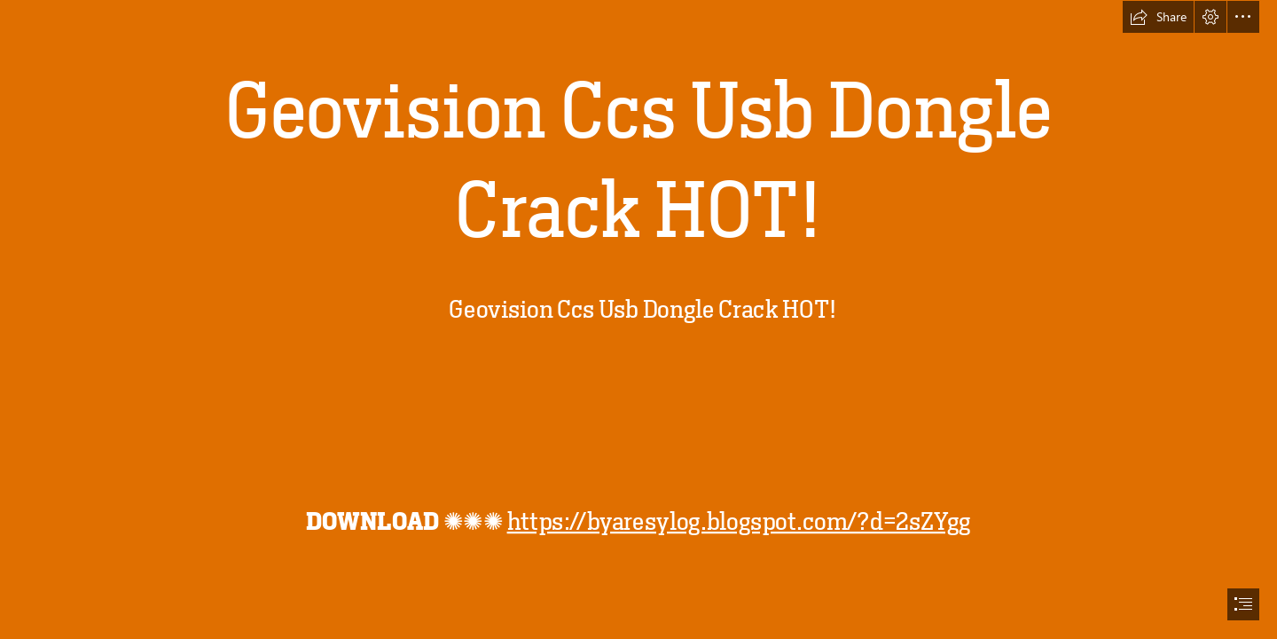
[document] (638, 319)
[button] (1158, 17)
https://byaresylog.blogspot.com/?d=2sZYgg (738, 520)
